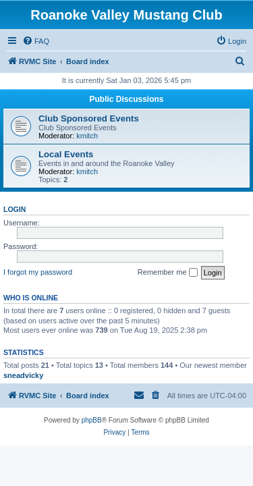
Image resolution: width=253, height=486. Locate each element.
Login (14, 209)
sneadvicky (23, 375)
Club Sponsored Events (88, 118)
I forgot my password (37, 272)
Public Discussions (126, 99)
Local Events (65, 154)
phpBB (92, 420)
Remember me (168, 272)
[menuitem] (35, 41)
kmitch (87, 136)
